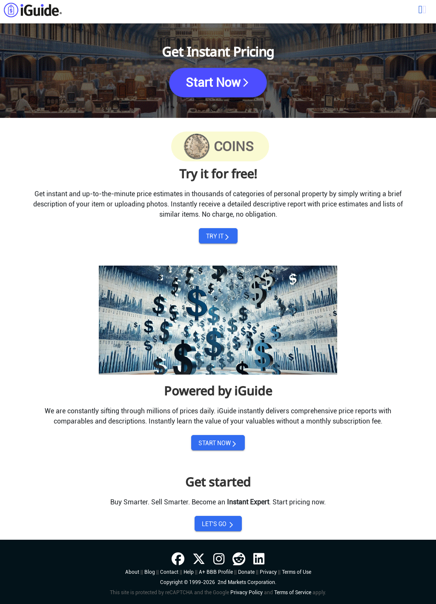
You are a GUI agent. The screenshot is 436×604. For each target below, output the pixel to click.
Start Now (218, 82)
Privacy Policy (246, 592)
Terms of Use (296, 572)
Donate (246, 572)
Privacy (268, 572)
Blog (149, 572)
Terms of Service (292, 592)
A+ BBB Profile (216, 572)
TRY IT (218, 236)
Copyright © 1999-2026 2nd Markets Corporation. (218, 582)
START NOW (218, 443)
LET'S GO (218, 524)
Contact (169, 572)
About (132, 572)
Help (189, 572)
